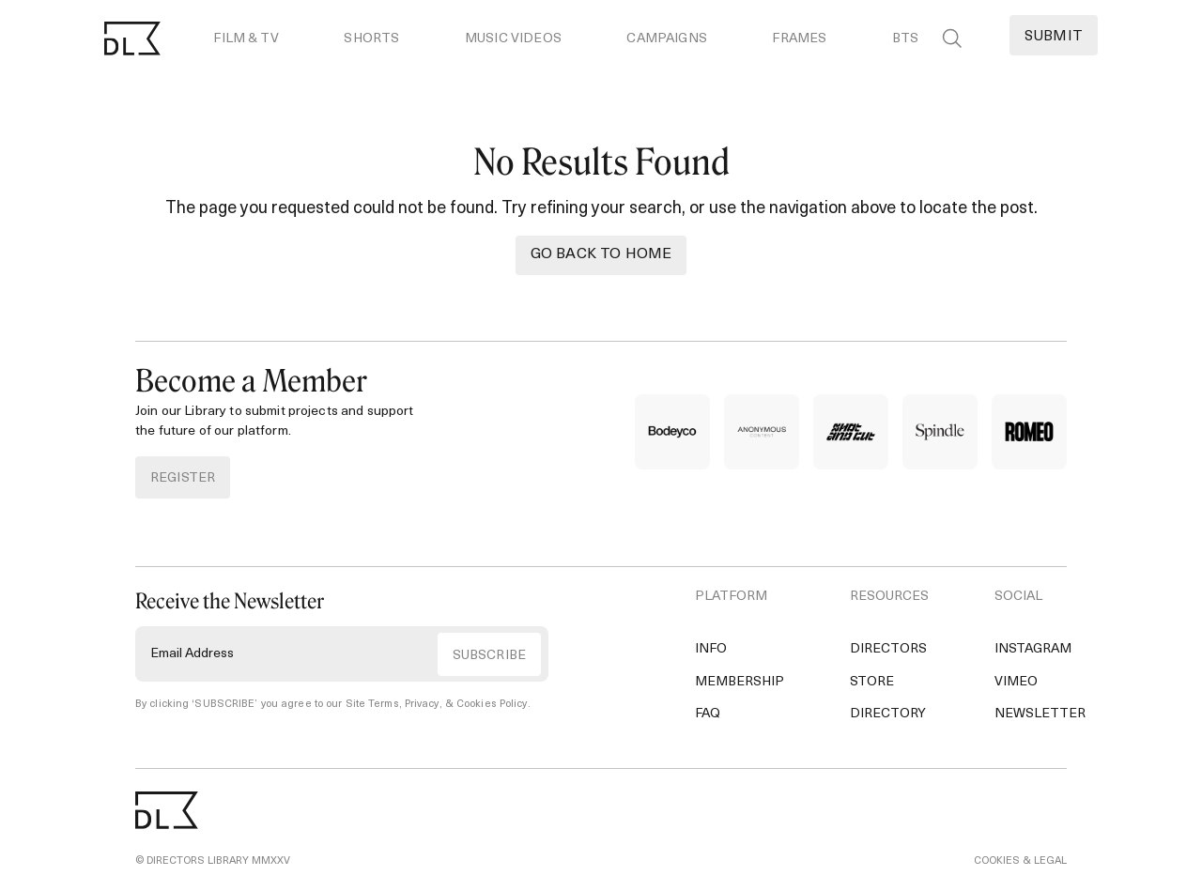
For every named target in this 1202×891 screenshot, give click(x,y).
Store (872, 682)
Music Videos (513, 39)
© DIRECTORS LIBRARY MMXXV (212, 861)
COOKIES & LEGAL (1020, 861)
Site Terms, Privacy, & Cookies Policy (437, 704)
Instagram (1032, 649)
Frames (799, 39)
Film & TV (245, 39)
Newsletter (1040, 714)
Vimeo (1016, 682)
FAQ (707, 714)
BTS (905, 39)
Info (711, 649)
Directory (888, 714)
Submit (1054, 37)
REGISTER (182, 478)
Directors (888, 649)
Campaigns (666, 39)
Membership (739, 682)
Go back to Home (601, 254)
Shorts (371, 39)
